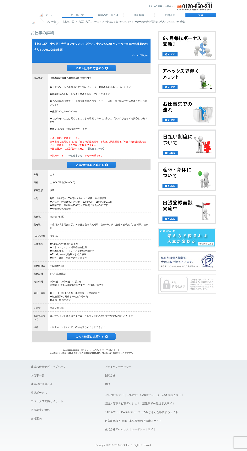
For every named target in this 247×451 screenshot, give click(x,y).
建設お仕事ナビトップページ (48, 366)
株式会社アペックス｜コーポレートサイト (130, 429)
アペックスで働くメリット (47, 401)
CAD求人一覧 (77, 15)
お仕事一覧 (37, 375)
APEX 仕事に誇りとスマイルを (58, 7)
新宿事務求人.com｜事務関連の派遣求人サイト (133, 420)
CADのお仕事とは (108, 15)
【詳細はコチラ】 (96, 148)
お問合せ (169, 15)
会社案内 (139, 15)
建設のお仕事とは (41, 383)
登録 (200, 15)
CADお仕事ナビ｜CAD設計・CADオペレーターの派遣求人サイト (144, 394)
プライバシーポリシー (118, 366)
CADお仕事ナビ (74, 155)
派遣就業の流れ (40, 409)
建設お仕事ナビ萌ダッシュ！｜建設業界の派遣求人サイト (140, 403)
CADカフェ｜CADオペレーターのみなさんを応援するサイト (141, 412)
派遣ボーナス (39, 392)
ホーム (46, 15)
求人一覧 (51, 21)
